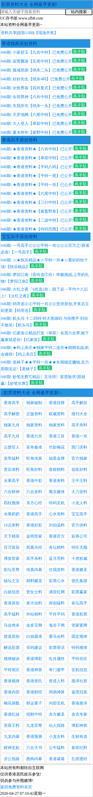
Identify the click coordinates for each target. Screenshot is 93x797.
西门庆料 (79, 447)
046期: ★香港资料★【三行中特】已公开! (37, 202)
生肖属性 (57, 659)
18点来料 (12, 525)
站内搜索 (79, 12)
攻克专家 (79, 714)
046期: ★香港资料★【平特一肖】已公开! (37, 184)
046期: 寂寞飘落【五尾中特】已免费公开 (36, 61)
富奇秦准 (34, 447)
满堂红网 (57, 592)
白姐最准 (34, 636)
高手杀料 (79, 425)
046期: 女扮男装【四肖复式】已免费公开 (36, 88)
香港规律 (12, 681)
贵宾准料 (12, 469)
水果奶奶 (12, 514)
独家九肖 (12, 425)
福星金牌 (57, 458)
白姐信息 (12, 592)
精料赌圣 (34, 581)
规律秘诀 (12, 659)
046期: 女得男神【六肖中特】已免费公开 (36, 97)
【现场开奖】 (46, 33)
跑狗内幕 (34, 759)
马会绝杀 (12, 625)
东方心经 (34, 503)
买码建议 (34, 647)
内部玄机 (57, 703)
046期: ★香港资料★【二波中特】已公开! (37, 220)
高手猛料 (12, 614)
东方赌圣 (57, 714)
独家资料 (34, 425)
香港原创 (12, 603)
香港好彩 (34, 525)
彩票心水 (57, 581)
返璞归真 (79, 692)
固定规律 (79, 636)
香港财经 (34, 692)
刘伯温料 (57, 525)
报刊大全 (79, 414)
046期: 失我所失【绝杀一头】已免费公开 (36, 106)
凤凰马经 (34, 547)
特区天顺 (79, 547)
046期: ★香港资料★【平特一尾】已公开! (37, 176)
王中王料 (79, 480)
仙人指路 (57, 725)
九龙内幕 (12, 736)
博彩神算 (79, 725)
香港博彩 (34, 659)
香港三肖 (57, 436)
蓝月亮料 (57, 558)
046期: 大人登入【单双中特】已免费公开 (36, 123)
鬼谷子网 (57, 625)
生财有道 (79, 736)
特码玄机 (57, 503)
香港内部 (12, 692)
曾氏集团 (79, 581)
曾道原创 (12, 636)
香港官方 (57, 536)
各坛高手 (79, 603)
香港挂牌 (57, 403)
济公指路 (12, 759)
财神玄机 (12, 748)
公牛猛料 (57, 748)
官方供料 (79, 525)
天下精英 (12, 536)
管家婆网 (79, 625)
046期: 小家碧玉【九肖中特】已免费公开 (36, 52)
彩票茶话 (57, 647)
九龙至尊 (34, 725)
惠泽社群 (79, 681)
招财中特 (34, 714)
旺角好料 (34, 469)
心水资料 (57, 514)
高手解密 (12, 414)
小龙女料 (57, 736)
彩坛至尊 (12, 570)
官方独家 (79, 458)
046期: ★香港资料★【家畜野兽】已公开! (37, 211)
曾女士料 (34, 592)
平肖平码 (57, 614)
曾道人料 (57, 681)
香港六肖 (34, 436)
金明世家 (34, 536)
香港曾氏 (34, 681)
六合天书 (34, 748)
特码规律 (79, 647)
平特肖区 (79, 659)
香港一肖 (79, 436)
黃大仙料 (34, 603)
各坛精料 (57, 547)
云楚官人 (12, 447)
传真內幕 (34, 570)
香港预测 (34, 736)
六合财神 (12, 492)
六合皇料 (34, 492)
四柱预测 (12, 503)
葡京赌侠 (57, 492)
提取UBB (25, 33)
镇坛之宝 (12, 581)
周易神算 (57, 692)
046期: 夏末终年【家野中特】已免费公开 (36, 132)
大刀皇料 (79, 492)
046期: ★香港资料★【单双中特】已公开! (37, 158)
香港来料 (57, 480)
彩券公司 (79, 536)
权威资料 (57, 414)
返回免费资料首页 (16, 787)
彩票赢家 (79, 592)
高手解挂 (79, 403)
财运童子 (34, 703)
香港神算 (34, 670)
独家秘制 (34, 403)
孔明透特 (79, 759)
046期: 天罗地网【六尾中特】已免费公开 (36, 115)
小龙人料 (79, 503)
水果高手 (12, 480)
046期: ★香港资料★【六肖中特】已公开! (37, 149)
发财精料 (57, 469)
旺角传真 (34, 458)
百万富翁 (12, 547)
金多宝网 (34, 625)
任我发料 (57, 570)
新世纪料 (79, 748)
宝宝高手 (79, 514)
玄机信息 (79, 670)
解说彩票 (12, 647)
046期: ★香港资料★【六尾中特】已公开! (37, 193)
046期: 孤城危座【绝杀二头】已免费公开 (36, 70)
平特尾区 (12, 670)
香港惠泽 (79, 703)
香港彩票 (79, 614)
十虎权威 (79, 558)
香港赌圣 (79, 570)
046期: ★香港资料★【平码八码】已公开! (37, 167)
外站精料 (34, 614)
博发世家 (12, 558)
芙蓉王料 (12, 725)
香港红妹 (12, 714)
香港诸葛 (57, 759)
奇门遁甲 (57, 670)
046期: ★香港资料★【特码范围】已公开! (37, 229)
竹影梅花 (57, 447)
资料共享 (9, 33)
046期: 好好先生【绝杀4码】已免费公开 (35, 79)
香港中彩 (34, 480)
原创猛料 (57, 603)
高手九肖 (12, 436)
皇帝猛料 (12, 458)
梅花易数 (12, 703)
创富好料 (79, 469)
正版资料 (34, 414)
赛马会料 (57, 636)
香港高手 (12, 403)
